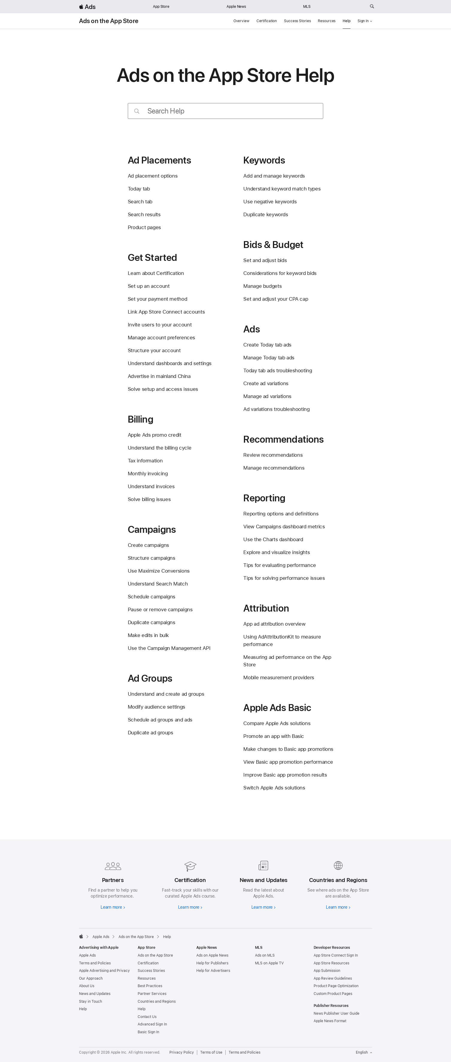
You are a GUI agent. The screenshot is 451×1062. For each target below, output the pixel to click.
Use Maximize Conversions (159, 571)
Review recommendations (273, 455)
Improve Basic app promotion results (285, 775)
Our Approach (91, 978)
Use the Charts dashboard (273, 539)
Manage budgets (262, 286)
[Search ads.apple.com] (372, 6)
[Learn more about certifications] (189, 883)
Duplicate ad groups (150, 733)
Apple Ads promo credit (154, 435)
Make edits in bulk (148, 635)
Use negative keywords (270, 202)
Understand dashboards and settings (170, 363)
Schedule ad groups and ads (160, 720)
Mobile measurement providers (278, 677)
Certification (266, 21)
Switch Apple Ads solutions (274, 788)
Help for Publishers (212, 963)
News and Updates (94, 994)
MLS (307, 6)
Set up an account (149, 286)
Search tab (140, 202)
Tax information (145, 461)
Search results (144, 214)
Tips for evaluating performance (279, 565)
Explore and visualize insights (276, 552)
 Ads (87, 6)
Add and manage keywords (274, 176)
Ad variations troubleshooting (276, 409)
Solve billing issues (149, 499)
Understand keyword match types (282, 189)
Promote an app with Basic (273, 736)
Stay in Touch (90, 1001)
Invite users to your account (160, 325)
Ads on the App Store (109, 21)
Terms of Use (211, 1052)
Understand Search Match (158, 584)
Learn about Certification (156, 273)
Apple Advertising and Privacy (104, 971)
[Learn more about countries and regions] (338, 883)
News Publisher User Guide (336, 1013)
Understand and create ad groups (166, 694)
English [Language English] (364, 1052)
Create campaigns (148, 545)
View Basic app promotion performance (288, 762)
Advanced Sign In (152, 1024)
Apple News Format (330, 1021)
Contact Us (147, 1017)
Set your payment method (157, 299)
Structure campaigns (151, 558)
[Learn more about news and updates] (262, 883)
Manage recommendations (273, 468)
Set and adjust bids (265, 260)
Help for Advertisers (213, 971)
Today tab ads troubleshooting (277, 370)
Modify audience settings (156, 707)
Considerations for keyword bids (279, 273)
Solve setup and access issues (163, 389)
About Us (86, 986)
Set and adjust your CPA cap (275, 299)
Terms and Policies (95, 963)
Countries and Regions (157, 1001)
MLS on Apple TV (269, 963)
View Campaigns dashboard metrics (284, 527)
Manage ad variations (267, 396)
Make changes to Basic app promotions (288, 749)
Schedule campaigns (151, 597)
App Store (161, 6)
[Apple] (81, 936)
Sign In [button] (365, 21)
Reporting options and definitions (280, 514)
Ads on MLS (265, 955)
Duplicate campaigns (151, 622)
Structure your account (154, 350)
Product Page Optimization (336, 986)
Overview (241, 21)
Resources (326, 21)
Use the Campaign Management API (169, 648)
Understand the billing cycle (160, 448)
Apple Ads (87, 955)
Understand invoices (151, 486)
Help (346, 21)
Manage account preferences (161, 338)
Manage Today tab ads (268, 358)
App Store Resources (331, 963)
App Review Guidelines (333, 978)
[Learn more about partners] (113, 883)
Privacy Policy (181, 1052)
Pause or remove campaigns (160, 609)
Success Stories (297, 21)
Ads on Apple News (212, 955)
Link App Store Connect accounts (166, 312)
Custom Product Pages (333, 994)
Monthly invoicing (148, 473)
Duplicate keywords (265, 214)
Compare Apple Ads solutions (276, 723)
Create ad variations (265, 383)
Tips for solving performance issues (284, 578)
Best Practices (150, 986)
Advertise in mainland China (159, 376)
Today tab (139, 189)
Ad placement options (153, 176)
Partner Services (152, 994)
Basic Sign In (148, 1032)
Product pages (144, 227)
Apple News (236, 6)
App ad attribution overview (274, 624)
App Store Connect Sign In (336, 955)
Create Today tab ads (267, 345)
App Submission (327, 971)
